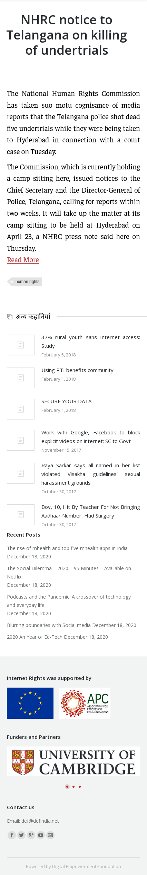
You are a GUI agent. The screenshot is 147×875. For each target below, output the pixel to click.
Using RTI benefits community (77, 369)
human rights (27, 281)
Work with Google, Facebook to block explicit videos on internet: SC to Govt (90, 436)
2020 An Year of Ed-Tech (34, 637)
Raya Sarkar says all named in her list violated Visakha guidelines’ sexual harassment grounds (90, 474)
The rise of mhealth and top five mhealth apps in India (67, 548)
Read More (23, 259)
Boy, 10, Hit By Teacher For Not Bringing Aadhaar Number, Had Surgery (90, 511)
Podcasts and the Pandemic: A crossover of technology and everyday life (69, 600)
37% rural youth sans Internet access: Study (90, 341)
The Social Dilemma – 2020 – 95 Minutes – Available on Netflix (69, 572)
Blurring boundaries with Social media (49, 625)
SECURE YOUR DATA (66, 401)
